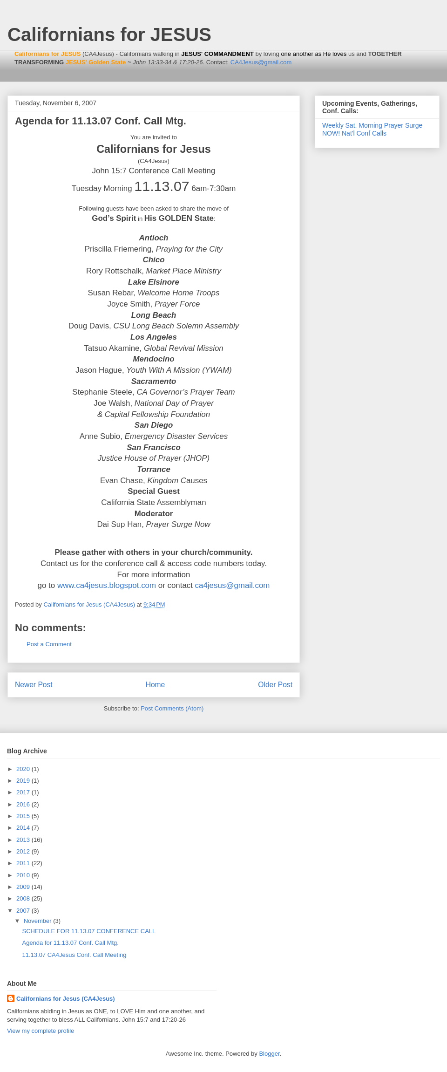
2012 (24, 851)
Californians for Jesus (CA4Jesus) (65, 998)
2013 (24, 839)
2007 (24, 910)
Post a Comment (49, 644)
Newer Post (34, 685)
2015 (24, 816)
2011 (24, 863)
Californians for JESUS (109, 34)
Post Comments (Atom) (172, 708)
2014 (24, 827)
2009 (24, 886)
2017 (24, 792)
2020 (24, 768)
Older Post (275, 685)
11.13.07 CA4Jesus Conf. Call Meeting (74, 954)
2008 (24, 898)
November (39, 920)
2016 (24, 804)
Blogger (269, 1053)
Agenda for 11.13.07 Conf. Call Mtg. (70, 942)
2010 (24, 875)
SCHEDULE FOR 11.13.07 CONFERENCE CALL (89, 931)
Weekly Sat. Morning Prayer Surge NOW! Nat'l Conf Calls (372, 129)
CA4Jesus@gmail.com (261, 62)
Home (155, 685)
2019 (24, 780)
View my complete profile (40, 1030)
